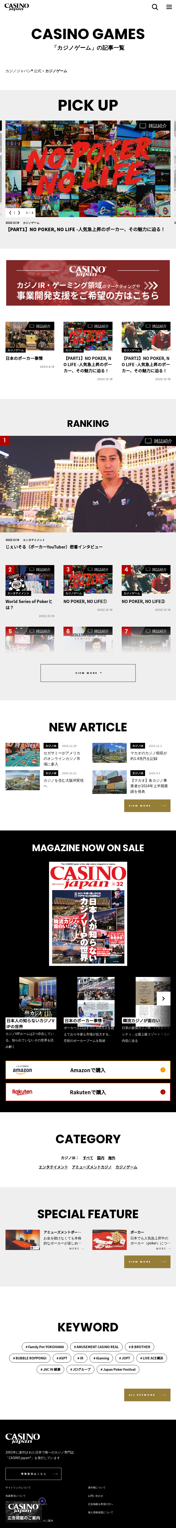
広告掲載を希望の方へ (100, 1504)
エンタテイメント (53, 1167)
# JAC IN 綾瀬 (50, 1369)
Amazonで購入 (117, 1070)
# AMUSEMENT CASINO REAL (96, 1346)
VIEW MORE (140, 805)
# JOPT (124, 1358)
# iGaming (101, 1358)
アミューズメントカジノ (92, 1167)
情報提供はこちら (34, 1474)
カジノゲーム (126, 1167)
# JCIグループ (80, 1369)
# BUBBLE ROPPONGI (30, 1358)
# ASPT (62, 1358)
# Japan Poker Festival (118, 1369)
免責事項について (16, 1495)
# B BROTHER (139, 1346)
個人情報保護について (100, 1512)
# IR (80, 1358)
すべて (88, 1157)
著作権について (97, 1487)
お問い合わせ (95, 1495)
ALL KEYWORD (142, 1395)
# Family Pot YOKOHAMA (45, 1346)
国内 (100, 1157)
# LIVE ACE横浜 (151, 1358)
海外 (111, 1157)
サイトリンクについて (18, 1487)
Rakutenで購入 (117, 1092)
